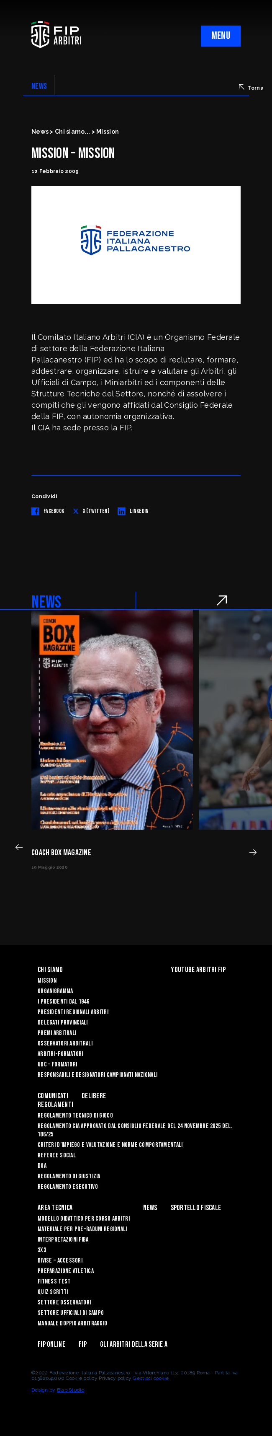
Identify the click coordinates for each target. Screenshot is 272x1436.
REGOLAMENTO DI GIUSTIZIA (69, 1176)
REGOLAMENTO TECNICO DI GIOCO (75, 1116)
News (150, 1207)
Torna (251, 87)
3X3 (42, 1250)
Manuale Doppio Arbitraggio (72, 1323)
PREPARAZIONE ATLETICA (66, 1271)
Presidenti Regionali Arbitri (73, 1012)
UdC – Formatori (57, 1065)
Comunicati (53, 1096)
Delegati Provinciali (63, 1023)
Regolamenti (55, 1104)
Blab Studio (70, 1390)
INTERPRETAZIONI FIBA (63, 1240)
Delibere (94, 1096)
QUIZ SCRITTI (53, 1292)
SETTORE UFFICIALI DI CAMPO (71, 1313)
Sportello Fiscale (196, 1207)
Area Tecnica (55, 1207)
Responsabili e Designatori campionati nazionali (97, 1075)
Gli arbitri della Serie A (133, 1344)
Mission (47, 981)
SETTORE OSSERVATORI (64, 1303)
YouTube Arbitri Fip (198, 969)
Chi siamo (50, 969)
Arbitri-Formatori (60, 1054)
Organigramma (55, 991)
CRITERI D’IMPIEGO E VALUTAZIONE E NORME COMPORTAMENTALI (110, 1145)
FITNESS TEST (54, 1282)
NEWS (39, 86)
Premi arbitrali (57, 1033)
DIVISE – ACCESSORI (60, 1261)
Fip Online (51, 1344)
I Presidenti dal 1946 (63, 1002)
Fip (83, 1344)
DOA (42, 1166)
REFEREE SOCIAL (57, 1155)
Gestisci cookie (151, 1378)
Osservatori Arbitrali (65, 1044)
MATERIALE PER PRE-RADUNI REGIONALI (82, 1229)
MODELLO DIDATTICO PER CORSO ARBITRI (84, 1219)
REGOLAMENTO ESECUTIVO (68, 1187)
